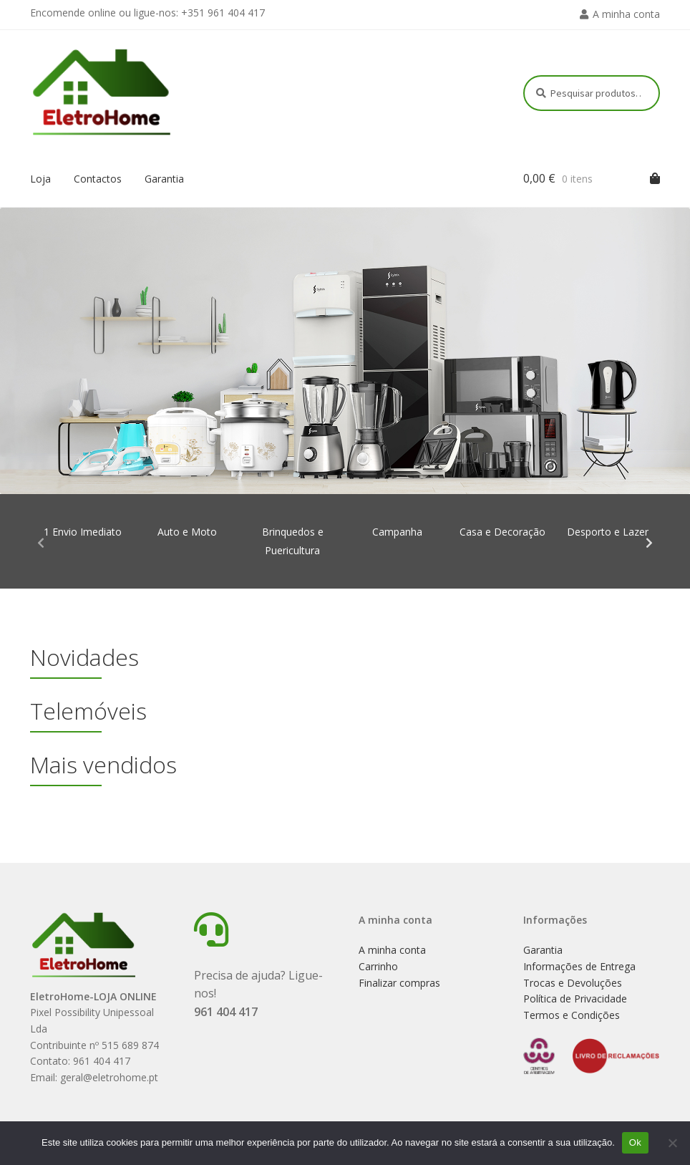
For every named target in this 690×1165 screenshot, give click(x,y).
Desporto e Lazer (607, 531)
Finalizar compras (399, 983)
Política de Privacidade (575, 998)
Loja (40, 178)
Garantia (164, 178)
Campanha (397, 531)
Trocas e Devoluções (572, 983)
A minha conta (626, 14)
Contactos (98, 178)
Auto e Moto (187, 531)
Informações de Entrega (579, 966)
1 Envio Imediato (83, 531)
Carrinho (378, 966)
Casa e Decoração (502, 531)
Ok (635, 1142)
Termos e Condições (571, 1015)
